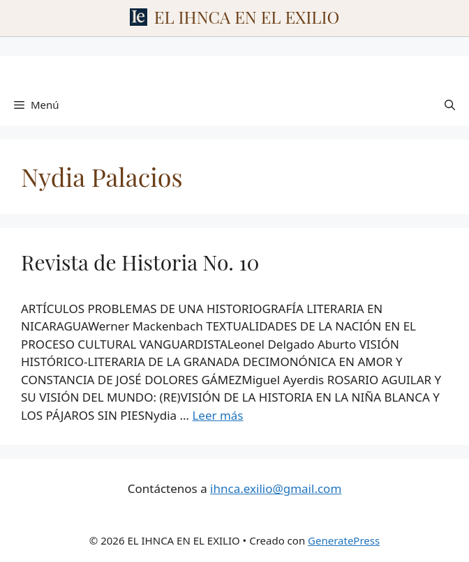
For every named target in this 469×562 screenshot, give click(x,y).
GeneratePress (344, 540)
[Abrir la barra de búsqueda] (450, 105)
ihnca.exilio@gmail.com (275, 488)
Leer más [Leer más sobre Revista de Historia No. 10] (217, 415)
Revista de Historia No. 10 (140, 262)
